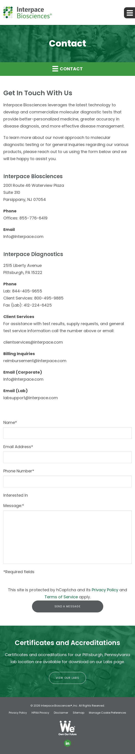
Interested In (15, 495)
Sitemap (78, 712)
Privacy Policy (105, 590)
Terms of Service (61, 597)
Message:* (13, 505)
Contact (67, 68)
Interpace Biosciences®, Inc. (59, 705)
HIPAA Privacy (40, 712)
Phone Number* (18, 471)
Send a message (67, 606)
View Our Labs (67, 678)
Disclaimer (61, 712)
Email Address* (18, 446)
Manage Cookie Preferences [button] (107, 712)
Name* (10, 422)
